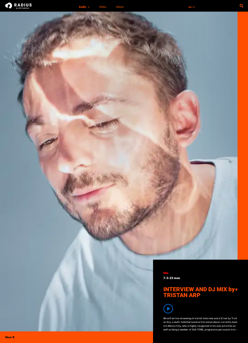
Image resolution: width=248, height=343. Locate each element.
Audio (84, 6)
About (120, 6)
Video (102, 6)
